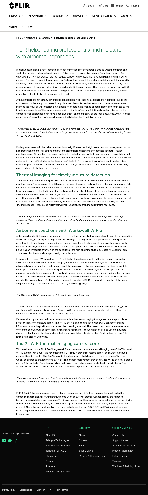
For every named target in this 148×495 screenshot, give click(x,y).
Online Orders (119, 456)
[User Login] (87, 6)
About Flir (51, 435)
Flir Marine (51, 456)
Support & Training (102, 16)
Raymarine (51, 466)
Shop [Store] (30, 27)
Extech (49, 461)
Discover (78, 16)
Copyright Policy (44, 490)
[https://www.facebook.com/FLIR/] (10, 441)
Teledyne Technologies (57, 440)
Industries (58, 16)
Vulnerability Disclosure (124, 445)
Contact (14, 27)
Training (116, 461)
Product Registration (122, 451)
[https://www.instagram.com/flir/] (15, 441)
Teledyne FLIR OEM (56, 451)
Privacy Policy (8, 490)
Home (19, 37)
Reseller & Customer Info (92, 456)
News (82, 435)
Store (82, 445)
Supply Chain (86, 451)
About (124, 16)
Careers (83, 440)
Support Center (120, 440)
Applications (36, 16)
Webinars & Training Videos (126, 466)
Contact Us (118, 435)
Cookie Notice (26, 490)
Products (14, 16)
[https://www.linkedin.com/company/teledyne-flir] (4, 441)
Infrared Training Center (58, 471)
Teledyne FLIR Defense (58, 445)
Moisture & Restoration (38, 37)
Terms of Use (62, 490)
